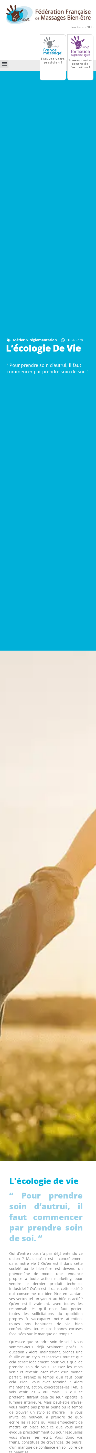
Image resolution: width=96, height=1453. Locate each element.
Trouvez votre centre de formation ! (80, 63)
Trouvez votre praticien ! (53, 61)
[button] (4, 64)
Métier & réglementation (35, 339)
